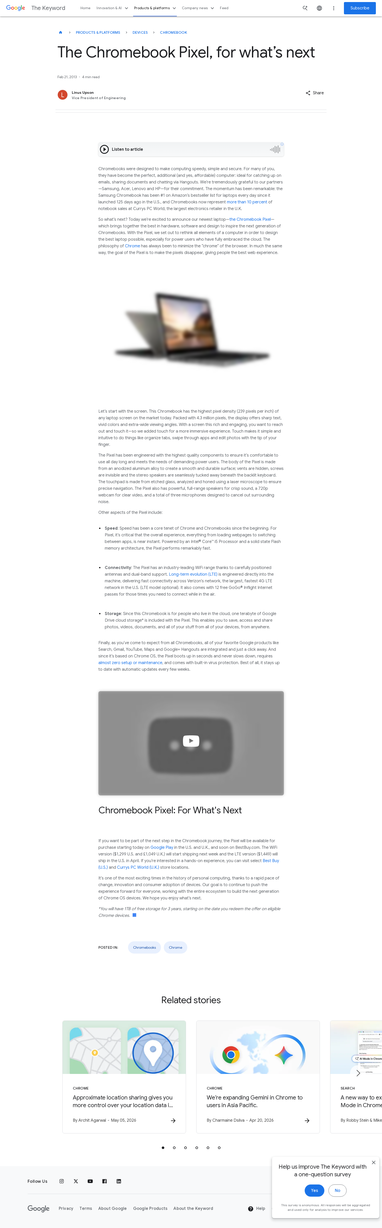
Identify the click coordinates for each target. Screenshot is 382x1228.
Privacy (66, 1208)
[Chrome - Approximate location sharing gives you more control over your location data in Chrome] (124, 1077)
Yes (307, 1212)
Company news (198, 8)
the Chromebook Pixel (250, 219)
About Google (112, 1208)
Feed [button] (224, 8)
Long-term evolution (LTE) (193, 574)
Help (256, 1209)
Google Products (150, 1208)
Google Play (162, 847)
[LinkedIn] (119, 1181)
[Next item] (358, 1073)
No (330, 1212)
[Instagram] (61, 1181)
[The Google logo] (39, 1209)
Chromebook (173, 32)
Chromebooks (144, 947)
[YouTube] (90, 1181)
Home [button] (85, 8)
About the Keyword (193, 1208)
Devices (140, 32)
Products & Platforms (98, 32)
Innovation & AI (113, 8)
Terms (85, 1208)
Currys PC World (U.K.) (138, 867)
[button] (315, 93)
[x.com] (76, 1181)
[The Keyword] (60, 32)
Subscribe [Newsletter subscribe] (360, 8)
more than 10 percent (247, 202)
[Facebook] (104, 1181)
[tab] (163, 1147)
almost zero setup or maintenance (130, 662)
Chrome (132, 246)
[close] (366, 1184)
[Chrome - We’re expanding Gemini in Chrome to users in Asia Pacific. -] (258, 1077)
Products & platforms (155, 8)
